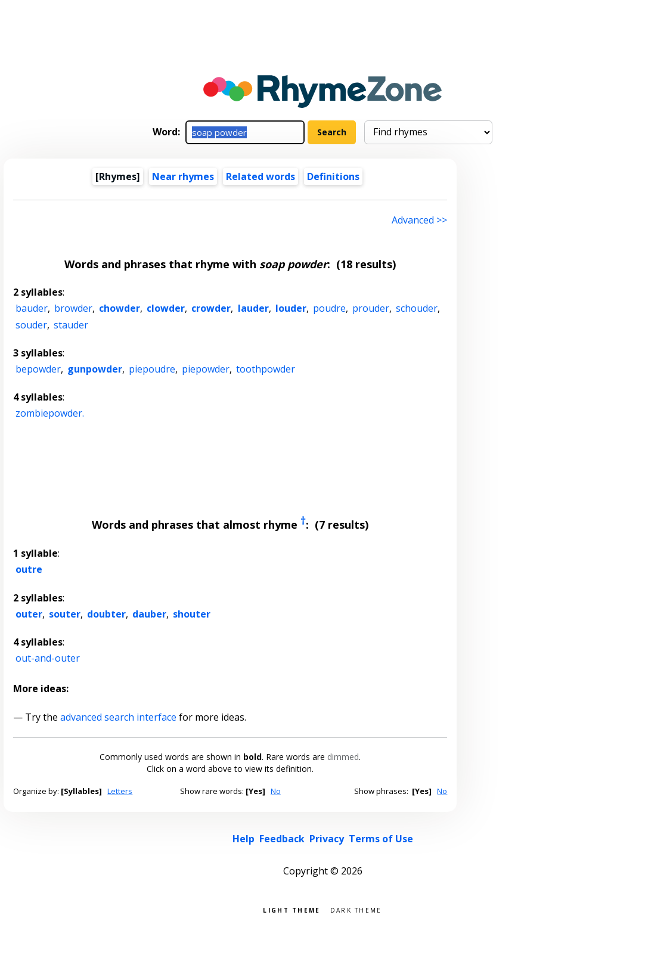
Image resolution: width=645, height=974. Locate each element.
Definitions (333, 176)
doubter (106, 614)
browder (73, 308)
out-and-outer (47, 658)
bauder (31, 308)
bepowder (38, 369)
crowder (211, 308)
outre (28, 569)
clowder (166, 308)
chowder (119, 308)
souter (64, 614)
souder (31, 324)
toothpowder (265, 369)
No (276, 791)
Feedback (282, 838)
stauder (71, 324)
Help (243, 838)
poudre (329, 308)
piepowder (206, 369)
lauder (253, 308)
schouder (417, 308)
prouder (370, 308)
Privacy (326, 838)
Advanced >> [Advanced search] (419, 220)
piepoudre (152, 369)
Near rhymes (183, 176)
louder (290, 308)
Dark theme (356, 909)
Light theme (291, 909)
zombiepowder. (49, 413)
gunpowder (94, 369)
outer (28, 614)
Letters (119, 791)
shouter (191, 614)
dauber (149, 614)
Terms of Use (381, 838)
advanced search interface (118, 717)
